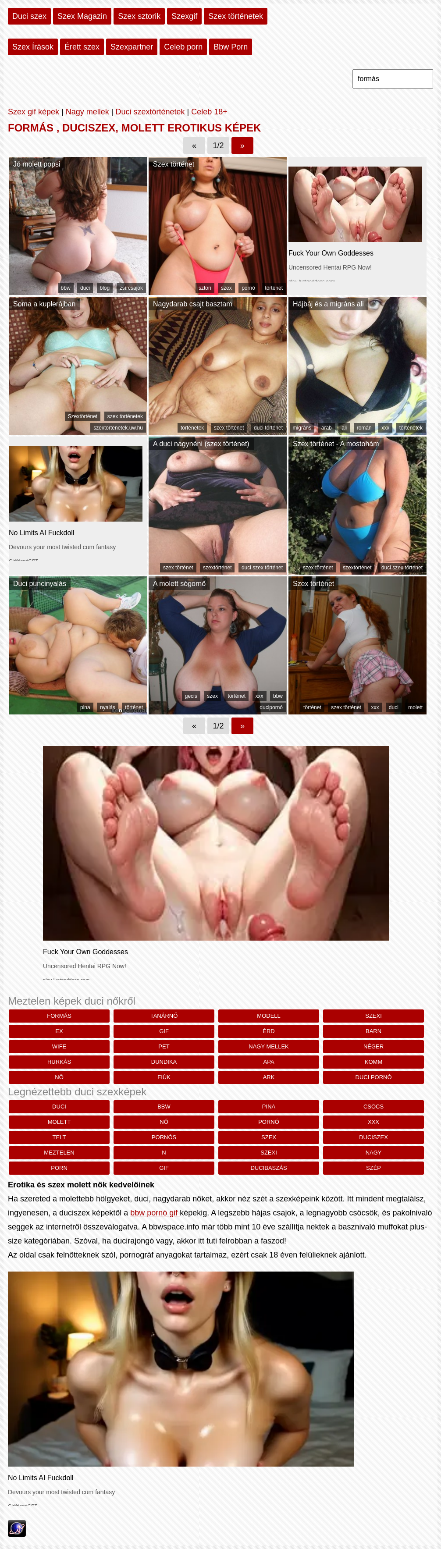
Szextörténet (82, 416)
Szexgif (184, 16)
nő (59, 1077)
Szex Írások (32, 47)
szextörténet (217, 568)
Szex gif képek (33, 111)
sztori (205, 288)
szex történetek (125, 416)
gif (164, 1031)
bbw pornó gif (155, 1212)
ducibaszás (268, 1168)
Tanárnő (164, 1016)
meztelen (59, 1152)
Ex (59, 1031)
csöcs (373, 1106)
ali (344, 428)
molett (415, 707)
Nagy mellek (88, 111)
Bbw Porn (230, 47)
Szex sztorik (139, 16)
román (364, 428)
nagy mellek (269, 1046)
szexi (373, 1016)
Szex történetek (235, 16)
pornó (248, 288)
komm (373, 1062)
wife (59, 1046)
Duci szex (29, 16)
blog (105, 288)
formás (59, 1016)
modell (268, 1016)
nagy (374, 1152)
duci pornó (374, 1077)
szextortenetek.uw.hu (118, 428)
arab (326, 428)
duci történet (268, 428)
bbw (66, 288)
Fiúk (164, 1077)
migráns (302, 428)
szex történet (229, 428)
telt (59, 1137)
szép (373, 1168)
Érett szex (82, 47)
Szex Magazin (82, 16)
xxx (385, 428)
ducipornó (271, 707)
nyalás (107, 707)
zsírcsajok (131, 288)
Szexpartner (131, 47)
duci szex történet (262, 568)
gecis (191, 696)
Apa (268, 1062)
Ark (269, 1077)
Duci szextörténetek (151, 111)
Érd (268, 1031)
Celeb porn (183, 47)
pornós (164, 1137)
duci (85, 288)
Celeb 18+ (209, 111)
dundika (164, 1062)
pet (163, 1046)
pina (85, 707)
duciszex (373, 1137)
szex (226, 288)
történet (274, 288)
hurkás (59, 1062)
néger (373, 1046)
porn (59, 1168)
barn (373, 1031)
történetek (192, 428)
